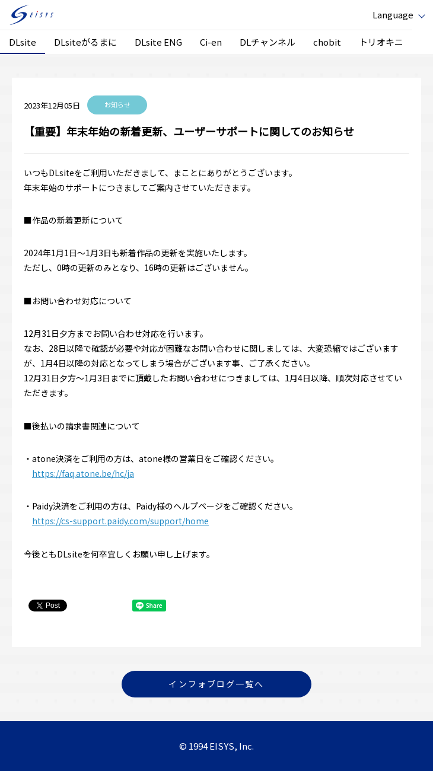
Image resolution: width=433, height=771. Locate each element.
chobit (327, 42)
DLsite (22, 42)
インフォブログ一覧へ (216, 684)
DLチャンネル (267, 42)
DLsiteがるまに (85, 42)
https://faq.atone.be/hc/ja (83, 473)
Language (392, 14)
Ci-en (211, 42)
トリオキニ (381, 42)
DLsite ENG (158, 42)
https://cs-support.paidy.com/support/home (120, 521)
